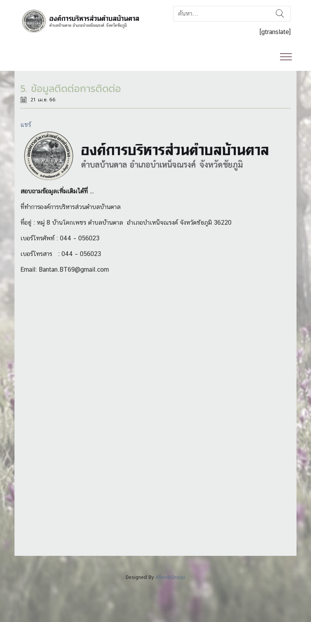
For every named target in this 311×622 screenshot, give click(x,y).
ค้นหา (279, 13)
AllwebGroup (170, 577)
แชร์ (25, 124)
